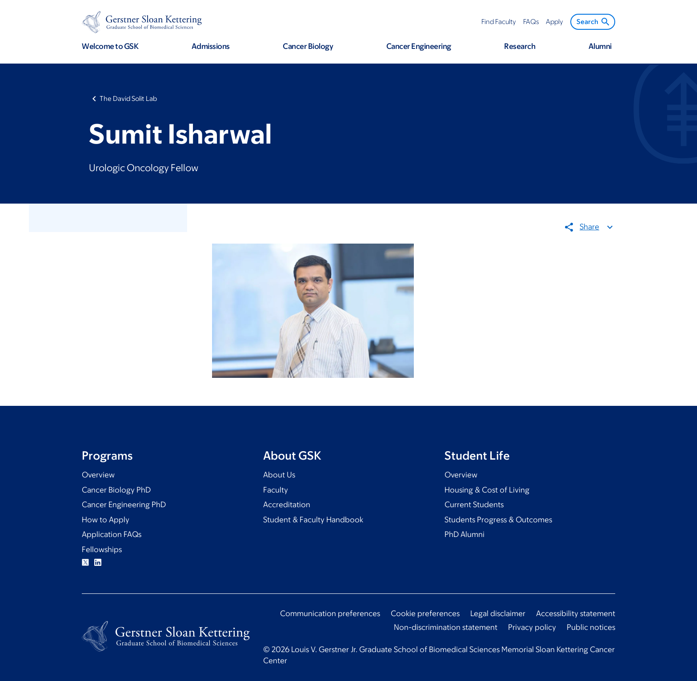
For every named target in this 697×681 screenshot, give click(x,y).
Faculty (275, 489)
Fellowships (102, 549)
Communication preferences (330, 613)
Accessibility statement (575, 613)
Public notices (591, 627)
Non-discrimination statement (445, 627)
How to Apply (105, 519)
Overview (98, 474)
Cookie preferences (425, 613)
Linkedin (97, 562)
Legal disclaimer (497, 613)
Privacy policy (532, 627)
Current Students (474, 504)
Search (594, 21)
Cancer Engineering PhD (124, 504)
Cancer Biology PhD (116, 489)
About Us (279, 474)
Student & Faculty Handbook (313, 519)
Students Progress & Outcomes (498, 519)
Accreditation (286, 504)
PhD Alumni (465, 534)
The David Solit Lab (128, 98)
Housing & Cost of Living (487, 489)
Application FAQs (111, 534)
